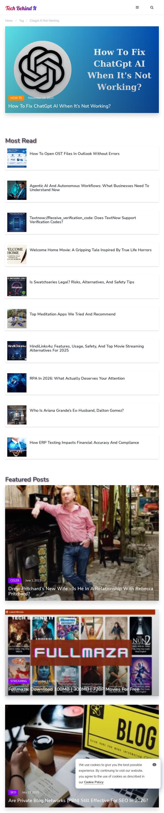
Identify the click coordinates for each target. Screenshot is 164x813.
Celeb (14, 581)
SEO (13, 792)
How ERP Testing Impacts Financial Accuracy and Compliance (84, 442)
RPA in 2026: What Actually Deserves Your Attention (78, 378)
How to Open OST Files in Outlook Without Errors (75, 153)
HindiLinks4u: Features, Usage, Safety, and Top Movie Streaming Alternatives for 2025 (87, 348)
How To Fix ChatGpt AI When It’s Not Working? (59, 106)
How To (16, 98)
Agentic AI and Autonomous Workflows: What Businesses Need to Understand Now (89, 188)
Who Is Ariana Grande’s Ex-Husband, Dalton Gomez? (77, 410)
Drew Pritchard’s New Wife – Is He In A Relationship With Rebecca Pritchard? (80, 591)
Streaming (18, 681)
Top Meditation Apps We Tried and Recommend (73, 314)
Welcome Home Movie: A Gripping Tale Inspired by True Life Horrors (91, 250)
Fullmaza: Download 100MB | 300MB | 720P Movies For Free (73, 689)
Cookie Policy (94, 782)
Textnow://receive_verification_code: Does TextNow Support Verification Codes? (83, 220)
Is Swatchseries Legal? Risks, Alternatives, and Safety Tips (82, 282)
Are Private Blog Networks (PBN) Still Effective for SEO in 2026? (78, 800)
